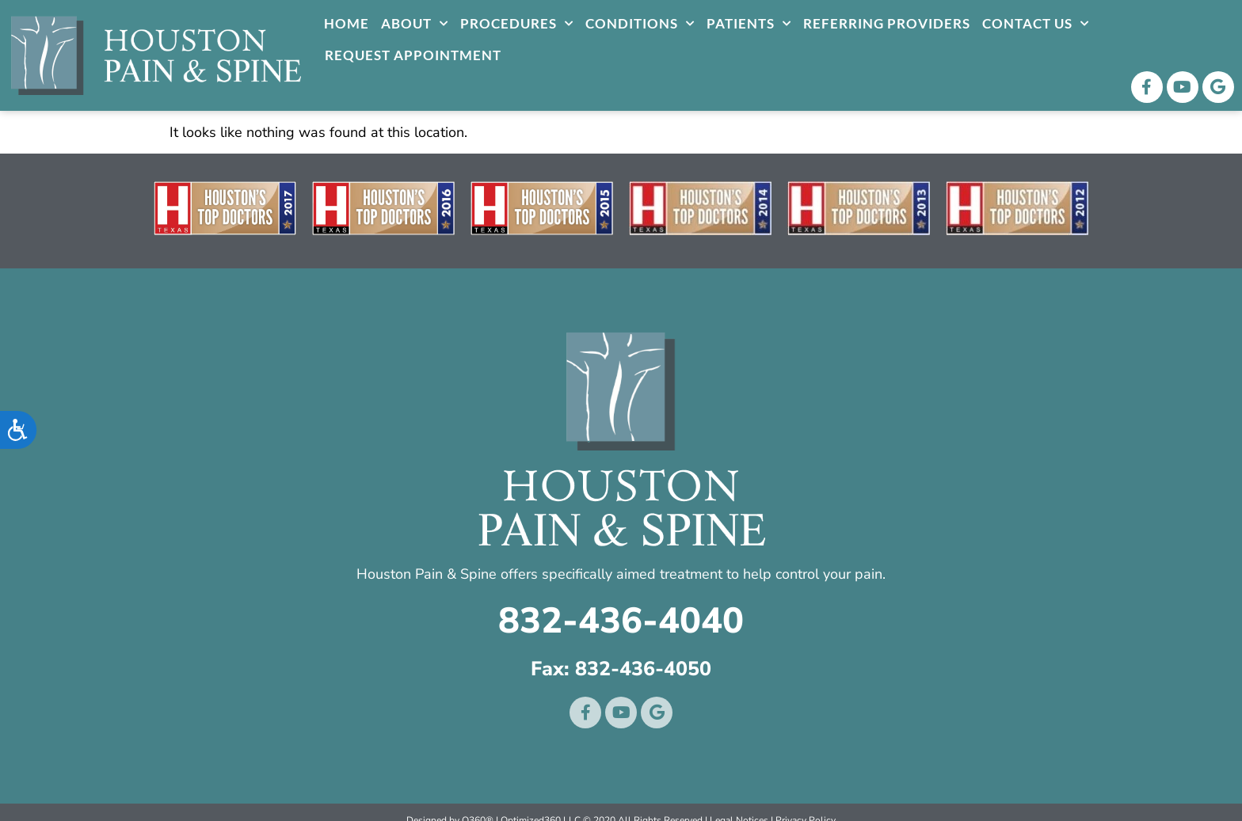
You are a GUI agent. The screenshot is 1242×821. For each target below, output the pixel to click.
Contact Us (1035, 23)
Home (346, 23)
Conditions (640, 23)
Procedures (516, 23)
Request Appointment (413, 55)
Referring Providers (886, 23)
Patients (749, 23)
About (414, 23)
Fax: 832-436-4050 (621, 669)
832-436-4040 (621, 621)
